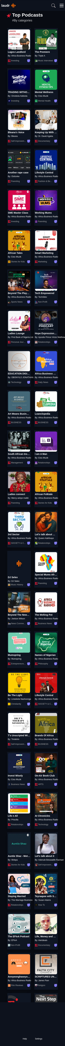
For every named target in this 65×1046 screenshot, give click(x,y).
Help (25, 1039)
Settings (38, 1039)
